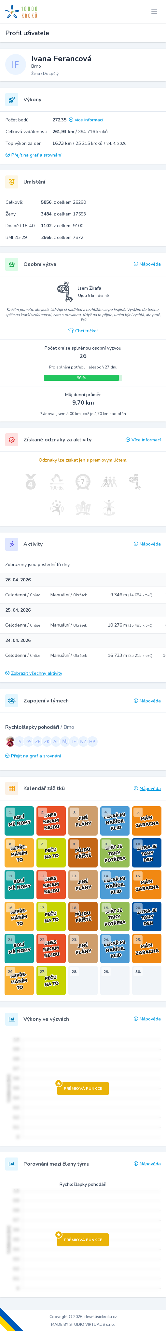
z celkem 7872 (62, 237)
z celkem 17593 (63, 214)
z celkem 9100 (62, 226)
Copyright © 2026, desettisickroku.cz (83, 1316)
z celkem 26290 (63, 202)
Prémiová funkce (80, 1086)
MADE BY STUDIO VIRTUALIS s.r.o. (83, 1324)
